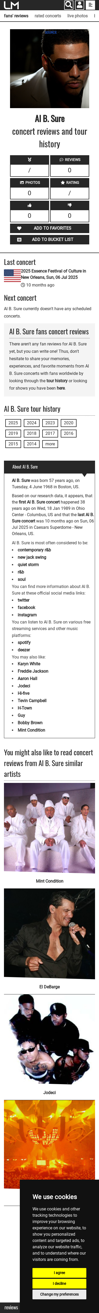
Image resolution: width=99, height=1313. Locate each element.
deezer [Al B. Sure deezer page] (24, 649)
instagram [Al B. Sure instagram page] (27, 614)
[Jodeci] (49, 1036)
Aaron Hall (27, 678)
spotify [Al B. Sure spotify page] (24, 642)
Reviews (11, 1307)
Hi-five (23, 693)
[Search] (68, 5)
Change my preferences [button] (59, 1294)
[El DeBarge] (49, 930)
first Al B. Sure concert (39, 502)
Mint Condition (31, 730)
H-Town (25, 708)
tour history (57, 380)
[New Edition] (49, 1142)
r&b (21, 572)
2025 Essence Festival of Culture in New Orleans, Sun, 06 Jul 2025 (53, 274)
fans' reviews (16, 15)
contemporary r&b (34, 549)
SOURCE (51, 32)
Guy (21, 715)
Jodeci (24, 685)
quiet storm (28, 564)
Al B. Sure (49, 118)
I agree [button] (59, 1273)
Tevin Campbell (32, 700)
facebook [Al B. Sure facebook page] (26, 607)
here (61, 388)
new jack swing (32, 557)
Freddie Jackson (33, 671)
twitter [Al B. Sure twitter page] (23, 600)
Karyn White (29, 663)
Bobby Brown (30, 722)
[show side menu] (90, 5)
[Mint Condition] (49, 828)
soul (22, 579)
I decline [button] (59, 1283)
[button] (79, 5)
